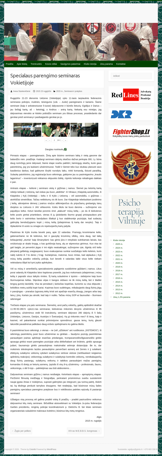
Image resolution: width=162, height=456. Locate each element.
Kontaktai (120, 64)
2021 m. (119, 259)
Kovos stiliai (51, 64)
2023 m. (119, 251)
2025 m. (119, 244)
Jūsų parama (106, 64)
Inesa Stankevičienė (21, 91)
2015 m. (59, 91)
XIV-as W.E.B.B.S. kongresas (84, 431)
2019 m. (119, 267)
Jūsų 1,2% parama (121, 297)
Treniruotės (36, 64)
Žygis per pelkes (21, 431)
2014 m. (119, 286)
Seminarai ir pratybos (73, 91)
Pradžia (9, 64)
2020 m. (119, 263)
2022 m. (119, 255)
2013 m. (119, 289)
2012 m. (119, 293)
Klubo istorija (90, 64)
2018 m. (119, 270)
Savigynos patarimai (70, 64)
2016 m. (119, 278)
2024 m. (119, 248)
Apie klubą (22, 64)
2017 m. (119, 274)
